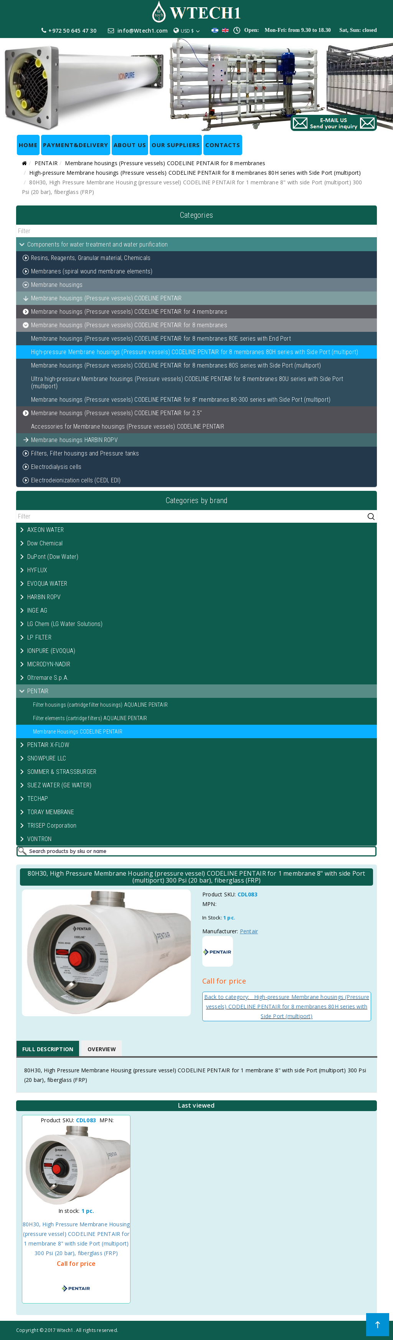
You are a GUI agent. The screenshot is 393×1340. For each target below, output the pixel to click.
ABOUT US (130, 145)
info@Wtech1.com (142, 30)
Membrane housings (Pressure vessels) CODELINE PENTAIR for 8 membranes (165, 163)
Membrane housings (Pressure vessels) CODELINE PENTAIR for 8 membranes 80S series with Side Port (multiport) (176, 365)
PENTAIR (46, 163)
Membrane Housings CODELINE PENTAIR (77, 732)
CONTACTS (222, 145)
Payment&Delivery (75, 145)
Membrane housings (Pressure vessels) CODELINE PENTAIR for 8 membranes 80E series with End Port (161, 338)
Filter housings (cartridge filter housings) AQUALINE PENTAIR (100, 705)
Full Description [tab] (47, 1049)
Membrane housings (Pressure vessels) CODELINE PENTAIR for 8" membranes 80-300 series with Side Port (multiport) (180, 399)
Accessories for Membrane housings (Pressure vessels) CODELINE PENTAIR (127, 426)
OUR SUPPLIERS (176, 145)
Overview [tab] (102, 1049)
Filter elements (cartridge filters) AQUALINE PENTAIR (90, 718)
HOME (28, 145)
